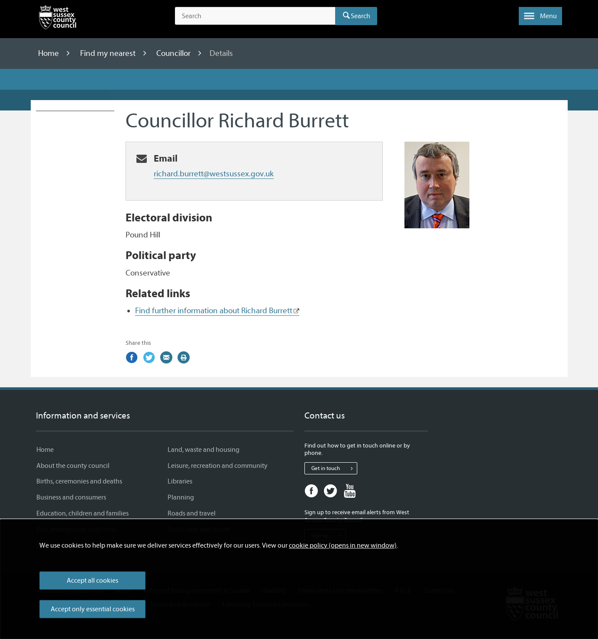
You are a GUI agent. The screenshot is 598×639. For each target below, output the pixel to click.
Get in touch (334, 468)
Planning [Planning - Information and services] (181, 497)
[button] (540, 16)
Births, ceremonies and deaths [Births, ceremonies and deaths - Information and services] (79, 481)
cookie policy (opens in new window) (343, 545)
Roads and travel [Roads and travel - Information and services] (192, 513)
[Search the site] (255, 16)
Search (360, 16)
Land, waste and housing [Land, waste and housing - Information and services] (203, 450)
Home (49, 53)
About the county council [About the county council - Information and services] (73, 466)
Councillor (174, 53)
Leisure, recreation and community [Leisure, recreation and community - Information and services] (218, 466)
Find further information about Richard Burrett (213, 310)
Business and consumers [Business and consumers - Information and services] (71, 497)
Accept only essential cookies (93, 609)
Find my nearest (108, 53)
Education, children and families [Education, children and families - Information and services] (82, 513)
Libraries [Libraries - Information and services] (180, 481)
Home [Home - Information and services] (45, 450)
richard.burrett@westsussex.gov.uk (214, 173)
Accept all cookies (92, 580)
